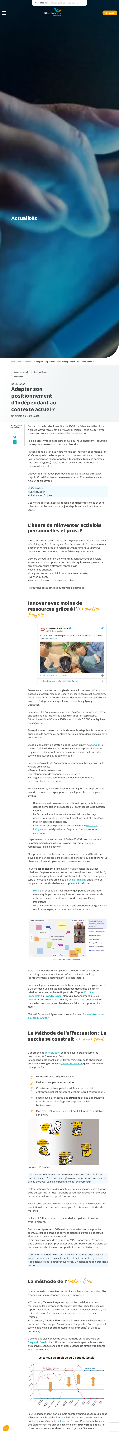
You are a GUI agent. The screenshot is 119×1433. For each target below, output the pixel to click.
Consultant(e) (58, 3)
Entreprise (73, 3)
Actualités (29, 361)
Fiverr (63, 1421)
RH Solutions (16, 361)
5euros (75, 1421)
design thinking (41, 372)
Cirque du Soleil (37, 1342)
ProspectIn (34, 996)
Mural (36, 890)
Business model (20, 372)
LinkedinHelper (53, 996)
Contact (110, 13)
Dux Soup (89, 992)
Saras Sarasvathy (72, 1063)
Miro (36, 905)
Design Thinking (77, 879)
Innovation (18, 376)
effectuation (53, 1052)
